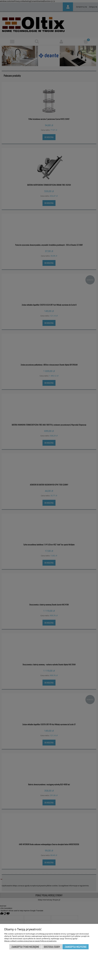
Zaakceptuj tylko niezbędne (25, 946)
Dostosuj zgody (52, 946)
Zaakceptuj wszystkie (75, 946)
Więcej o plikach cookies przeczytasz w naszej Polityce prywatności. (30, 941)
